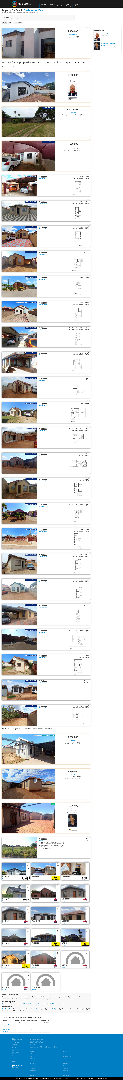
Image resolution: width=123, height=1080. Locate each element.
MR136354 (57, 971)
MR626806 (86, 905)
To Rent (52, 4)
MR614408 (88, 552)
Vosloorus (65, 1068)
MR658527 (88, 375)
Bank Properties (60, 5)
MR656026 (88, 401)
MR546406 (88, 628)
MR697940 (88, 224)
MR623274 (27, 861)
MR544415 (88, 678)
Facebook (14, 1061)
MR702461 (88, 767)
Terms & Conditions (16, 1046)
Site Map (14, 1047)
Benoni (64, 1061)
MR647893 (86, 861)
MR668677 (88, 325)
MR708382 (88, 71)
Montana (65, 1049)
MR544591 (88, 653)
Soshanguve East (73, 78)
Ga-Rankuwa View (33, 10)
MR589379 (88, 577)
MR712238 (88, 801)
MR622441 (88, 476)
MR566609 (88, 27)
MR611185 (27, 927)
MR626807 (57, 905)
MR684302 (57, 861)
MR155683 (88, 836)
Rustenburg (65, 1066)
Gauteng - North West (22, 12)
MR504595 (86, 927)
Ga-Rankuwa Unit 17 (18, 1004)
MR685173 (88, 300)
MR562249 (88, 602)
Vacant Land (5, 1031)
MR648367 (88, 451)
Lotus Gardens (33, 1070)
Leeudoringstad (66, 1073)
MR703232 (88, 105)
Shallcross (32, 1058)
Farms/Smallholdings (8, 1025)
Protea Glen (32, 1068)
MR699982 (88, 174)
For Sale (43, 4)
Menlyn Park (51, 1009)
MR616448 (88, 527)
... (52, 848)
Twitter (13, 1060)
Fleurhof (32, 1056)
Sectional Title (6, 1029)
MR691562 (88, 249)
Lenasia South (33, 1073)
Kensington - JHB (67, 1056)
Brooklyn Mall (7, 1009)
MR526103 (27, 971)
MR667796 (88, 350)
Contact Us (14, 1057)
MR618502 (27, 883)
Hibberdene (32, 1066)
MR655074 (88, 426)
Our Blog (14, 1055)
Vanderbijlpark (33, 1063)
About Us (14, 1053)
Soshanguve (73, 112)
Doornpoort (32, 1049)
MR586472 (57, 949)
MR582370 (86, 949)
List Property (68, 5)
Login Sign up (77, 5)
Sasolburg (65, 1063)
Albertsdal (65, 1070)
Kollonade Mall (36, 1009)
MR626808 (27, 905)
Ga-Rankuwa (42, 355)
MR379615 (88, 703)
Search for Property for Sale (36, 1042)
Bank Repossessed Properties (37, 1041)
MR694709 (88, 733)
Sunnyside (65, 1054)
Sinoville (65, 1051)
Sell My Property (33, 1044)
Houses (4, 1022)
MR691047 (88, 275)
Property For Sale (6, 12)
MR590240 (57, 927)
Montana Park (33, 1051)
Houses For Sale (15, 1043)
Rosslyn (73, 740)
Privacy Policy (15, 1044)
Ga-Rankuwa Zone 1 (44, 1004)
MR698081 (88, 199)
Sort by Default (18, 22)
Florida (64, 1058)
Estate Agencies (15, 1052)
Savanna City (33, 1075)
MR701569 (88, 139)
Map (9, 22)
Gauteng (14, 12)
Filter (6, 17)
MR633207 (57, 883)
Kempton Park (33, 1061)
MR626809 (86, 883)
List (4, 22)
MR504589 (27, 949)
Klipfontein (56, 1004)
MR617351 (88, 502)
